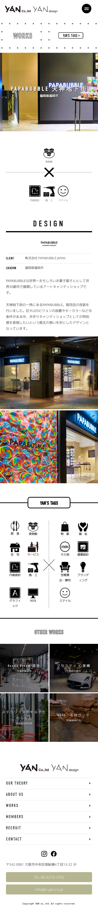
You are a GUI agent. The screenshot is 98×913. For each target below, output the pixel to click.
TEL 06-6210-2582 (49, 877)
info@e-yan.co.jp (49, 889)
